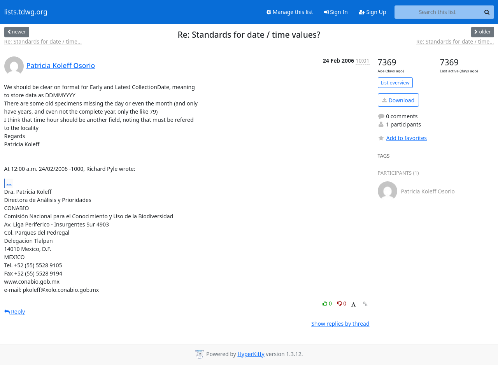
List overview (395, 82)
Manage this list (290, 12)
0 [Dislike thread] (342, 303)
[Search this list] (437, 12)
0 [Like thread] (328, 303)
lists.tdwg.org (26, 12)
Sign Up (372, 12)
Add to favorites (402, 138)
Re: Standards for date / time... (43, 41)
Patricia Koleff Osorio (60, 65)
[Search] (487, 12)
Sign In (336, 12)
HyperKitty (250, 354)
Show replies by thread (340, 323)
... (9, 183)
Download (398, 100)
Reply (14, 311)
